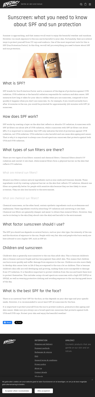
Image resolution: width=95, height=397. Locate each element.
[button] (81, 4)
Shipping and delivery (44, 344)
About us (38, 368)
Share (7, 322)
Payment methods (42, 348)
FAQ (36, 356)
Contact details (41, 372)
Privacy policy (40, 364)
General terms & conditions (46, 360)
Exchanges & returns (43, 352)
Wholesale (39, 376)
